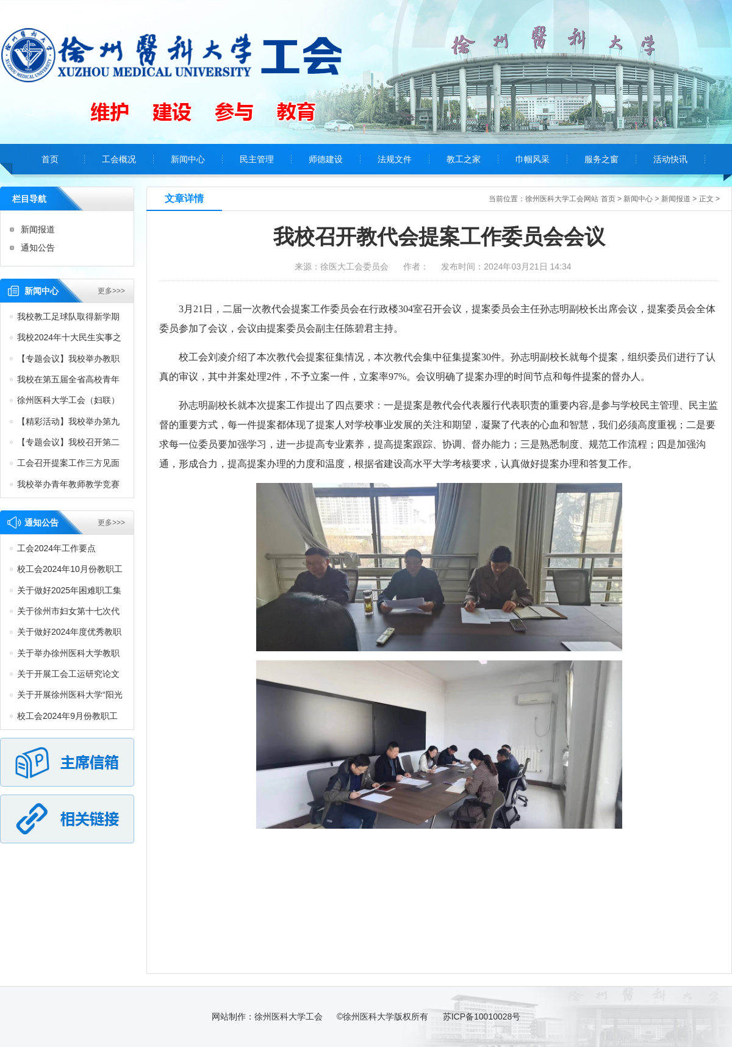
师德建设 (326, 159)
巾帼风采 (532, 159)
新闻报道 (38, 229)
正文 (706, 199)
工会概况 (119, 159)
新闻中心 (188, 159)
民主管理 (257, 159)
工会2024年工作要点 (56, 548)
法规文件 (395, 159)
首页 (50, 159)
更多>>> (111, 291)
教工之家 (464, 159)
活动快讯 (670, 159)
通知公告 (38, 247)
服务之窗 (601, 159)
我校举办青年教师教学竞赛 (68, 484)
